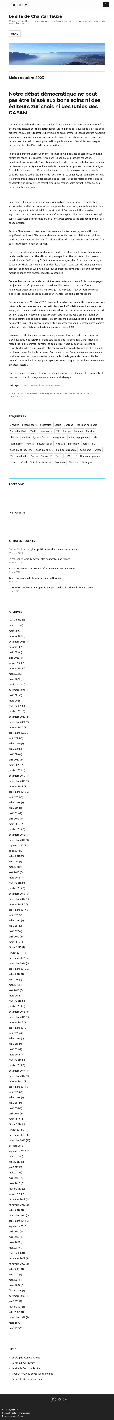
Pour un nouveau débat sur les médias (32, 1373)
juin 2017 (14, 926)
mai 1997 (14, 1328)
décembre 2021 (17, 690)
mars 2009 (14, 1242)
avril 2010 (14, 1231)
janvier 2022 (15, 684)
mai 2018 (14, 867)
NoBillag (60, 443)
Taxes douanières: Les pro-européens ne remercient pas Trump (42, 568)
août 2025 (14, 625)
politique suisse (44, 450)
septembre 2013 (17, 1151)
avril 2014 (14, 1113)
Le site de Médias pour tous (27, 1379)
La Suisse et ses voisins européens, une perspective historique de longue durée (51, 587)
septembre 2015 (17, 1027)
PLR (94, 443)
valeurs (14, 462)
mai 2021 (14, 695)
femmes (78, 431)
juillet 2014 (14, 1097)
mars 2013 (14, 1183)
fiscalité (90, 431)
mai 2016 (14, 985)
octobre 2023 (16, 647)
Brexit (58, 425)
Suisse (86, 393)
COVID (33, 431)
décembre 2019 (17, 775)
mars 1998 (14, 1322)
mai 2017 (14, 931)
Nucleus (5, 1413)
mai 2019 (14, 813)
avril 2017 (14, 936)
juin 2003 (14, 1301)
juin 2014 (14, 1102)
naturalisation (44, 443)
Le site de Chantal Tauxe (35, 16)
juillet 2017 (14, 920)
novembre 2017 (17, 899)
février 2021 (15, 706)
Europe (67, 431)
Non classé (32, 393)
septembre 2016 (17, 968)
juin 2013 (14, 1167)
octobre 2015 (16, 1022)
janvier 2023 (15, 663)
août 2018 (14, 850)
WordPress (18, 1416)
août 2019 (14, 797)
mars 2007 (14, 1285)
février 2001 (15, 1306)
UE (75, 456)
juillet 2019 (14, 802)
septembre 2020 (17, 732)
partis (86, 443)
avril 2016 (14, 990)
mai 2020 (14, 754)
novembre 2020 (17, 722)
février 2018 (15, 883)
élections (74, 462)
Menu (14, 33)
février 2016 (15, 1001)
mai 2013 (14, 1172)
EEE (58, 431)
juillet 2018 (14, 856)
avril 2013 (14, 1178)
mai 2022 (14, 673)
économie (60, 462)
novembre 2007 (17, 1263)
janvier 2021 (15, 711)
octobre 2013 (16, 1145)
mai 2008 (14, 1247)
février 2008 (15, 1253)
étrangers (87, 462)
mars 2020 (14, 765)
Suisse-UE (46, 456)
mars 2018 (14, 877)
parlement (73, 443)
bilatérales (45, 425)
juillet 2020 (14, 743)
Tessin (58, 456)
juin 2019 (14, 808)
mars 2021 (14, 700)
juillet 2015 (14, 1038)
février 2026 (15, 620)
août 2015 (14, 1033)
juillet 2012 (14, 1210)
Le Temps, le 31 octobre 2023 (43, 385)
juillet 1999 (14, 1312)
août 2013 (14, 1156)
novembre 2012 (17, 1204)
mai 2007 (14, 1279)
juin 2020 (14, 749)
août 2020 (14, 738)
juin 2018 (14, 861)
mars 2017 (14, 942)
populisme (85, 450)
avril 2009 (14, 1237)
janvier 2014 (15, 1129)
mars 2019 (14, 824)
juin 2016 (14, 979)
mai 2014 (14, 1108)
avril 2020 (14, 759)
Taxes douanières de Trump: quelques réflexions (35, 578)
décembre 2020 (17, 716)
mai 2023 (14, 652)
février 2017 (15, 947)
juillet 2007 (14, 1269)
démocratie (61, 393)
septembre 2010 (17, 1226)
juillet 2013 (14, 1161)
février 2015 (15, 1060)
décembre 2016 (17, 958)
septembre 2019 (17, 791)
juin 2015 (14, 1044)
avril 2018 (14, 872)
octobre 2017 (16, 904)
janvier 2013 (15, 1194)
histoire (14, 437)
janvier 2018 (15, 888)
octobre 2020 (16, 727)
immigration (58, 437)
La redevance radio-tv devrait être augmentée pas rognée (39, 559)
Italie (94, 437)
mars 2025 (14, 631)
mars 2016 (14, 995)
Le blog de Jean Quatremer (26, 1357)
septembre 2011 (17, 1220)
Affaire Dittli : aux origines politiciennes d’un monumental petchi (43, 549)
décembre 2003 (17, 1296)
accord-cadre (29, 425)
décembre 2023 (17, 641)
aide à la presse (47, 393)
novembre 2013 (17, 1140)
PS (11, 456)
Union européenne (90, 456)
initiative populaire (78, 437)
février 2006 (15, 1290)
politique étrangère (66, 450)
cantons (68, 425)
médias (71, 393)
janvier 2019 (15, 829)
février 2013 (15, 1188)
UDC (68, 456)
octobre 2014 (16, 1081)
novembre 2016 (17, 963)
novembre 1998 (17, 1317)
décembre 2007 (17, 1258)
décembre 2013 (17, 1135)
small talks (22, 456)
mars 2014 (14, 1119)
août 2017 (14, 915)
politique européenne (21, 450)
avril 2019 (14, 818)
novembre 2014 (17, 1076)
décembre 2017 (17, 893)
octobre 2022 (16, 668)
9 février (14, 425)
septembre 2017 (17, 909)
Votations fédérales (41, 462)
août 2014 (14, 1092)
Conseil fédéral (18, 431)
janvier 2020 (15, 770)
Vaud (24, 462)
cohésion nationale (86, 425)
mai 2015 (14, 1049)
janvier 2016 (15, 1006)
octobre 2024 (16, 636)
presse (79, 393)
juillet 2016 (14, 974)
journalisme (16, 443)
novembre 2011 (17, 1215)
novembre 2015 (17, 1017)
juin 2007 (14, 1274)
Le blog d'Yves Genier (23, 1363)
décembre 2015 (17, 1011)
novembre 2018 (17, 840)
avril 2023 (14, 657)
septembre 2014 (17, 1086)
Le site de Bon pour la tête (26, 1368)
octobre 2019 (16, 786)
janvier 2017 (15, 952)
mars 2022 (14, 679)
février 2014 (15, 1124)
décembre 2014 (17, 1070)
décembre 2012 (17, 1199)
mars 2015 (14, 1054)
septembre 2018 (17, 845)
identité (26, 437)
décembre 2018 (17, 834)
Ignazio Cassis (41, 437)
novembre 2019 (17, 781)
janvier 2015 (15, 1065)
